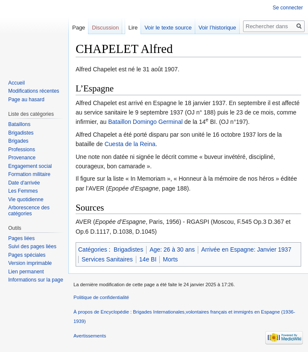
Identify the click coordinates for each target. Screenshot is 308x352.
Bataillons (19, 124)
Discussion (105, 27)
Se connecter (288, 8)
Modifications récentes (33, 91)
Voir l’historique (217, 27)
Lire (133, 27)
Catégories (92, 249)
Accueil (16, 83)
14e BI (147, 259)
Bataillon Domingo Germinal (145, 121)
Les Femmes (23, 191)
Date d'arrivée (24, 183)
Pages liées (21, 238)
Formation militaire (29, 174)
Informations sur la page (35, 280)
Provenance (21, 158)
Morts (170, 259)
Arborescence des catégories (29, 211)
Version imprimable (30, 263)
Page (78, 27)
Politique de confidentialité (101, 297)
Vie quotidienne (26, 199)
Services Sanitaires (107, 259)
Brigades (18, 141)
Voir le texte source (168, 27)
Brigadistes (128, 249)
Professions (21, 150)
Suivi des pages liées (32, 246)
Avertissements (89, 335)
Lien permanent (26, 272)
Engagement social (30, 166)
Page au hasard (26, 100)
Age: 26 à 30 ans (172, 249)
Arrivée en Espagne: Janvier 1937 (246, 249)
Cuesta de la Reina (130, 144)
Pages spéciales (26, 255)
